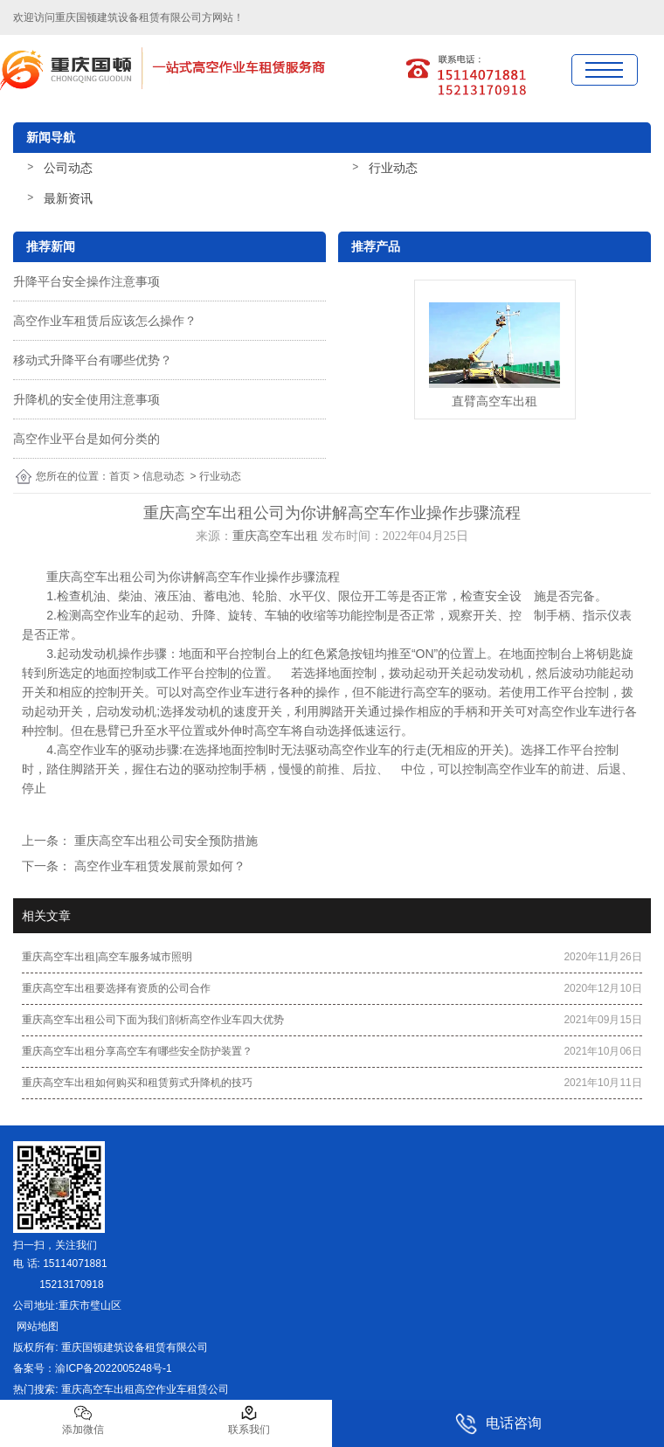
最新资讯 (68, 198)
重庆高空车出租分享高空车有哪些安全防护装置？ (137, 1051)
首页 (119, 476)
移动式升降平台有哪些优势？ (92, 360)
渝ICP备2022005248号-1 (113, 1368)
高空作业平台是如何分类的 (86, 439)
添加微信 (83, 1420)
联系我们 (249, 1420)
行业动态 (393, 168)
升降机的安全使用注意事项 (86, 399)
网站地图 (35, 1326)
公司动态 (68, 168)
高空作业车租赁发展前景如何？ (158, 866)
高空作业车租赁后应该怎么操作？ (105, 321)
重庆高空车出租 (89, 577)
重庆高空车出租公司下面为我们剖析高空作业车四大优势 (153, 1020)
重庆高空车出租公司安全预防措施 (164, 841)
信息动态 (163, 476)
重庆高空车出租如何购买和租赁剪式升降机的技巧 (137, 1083)
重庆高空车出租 (275, 536)
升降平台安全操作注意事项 (86, 281)
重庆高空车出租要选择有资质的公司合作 (116, 988)
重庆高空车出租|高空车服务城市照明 (107, 957)
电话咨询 (498, 1424)
